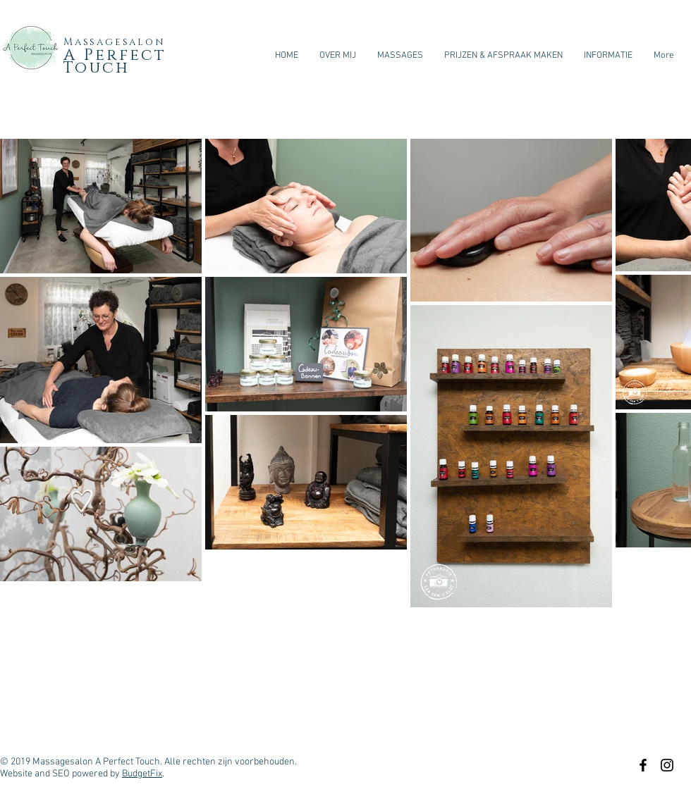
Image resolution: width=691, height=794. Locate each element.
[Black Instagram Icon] (667, 765)
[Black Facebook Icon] (643, 765)
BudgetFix (142, 774)
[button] (608, 55)
